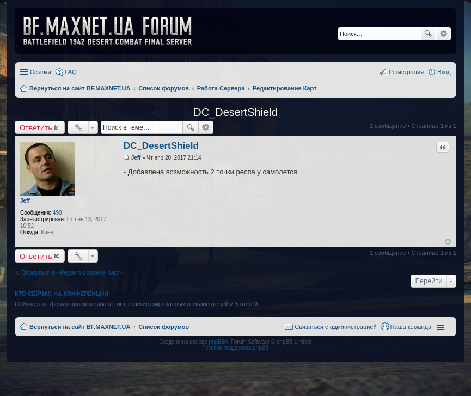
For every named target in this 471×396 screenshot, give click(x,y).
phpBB (217, 342)
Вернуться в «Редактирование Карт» (72, 272)
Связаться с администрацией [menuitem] (335, 327)
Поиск (428, 33)
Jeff (25, 201)
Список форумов (163, 327)
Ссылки (40, 72)
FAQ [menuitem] (71, 72)
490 (57, 213)
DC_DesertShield (235, 112)
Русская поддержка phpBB (235, 348)
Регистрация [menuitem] (406, 72)
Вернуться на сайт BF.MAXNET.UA (79, 327)
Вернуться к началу (448, 242)
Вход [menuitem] (444, 72)
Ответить (36, 127)
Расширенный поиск (443, 33)
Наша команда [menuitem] (410, 327)
